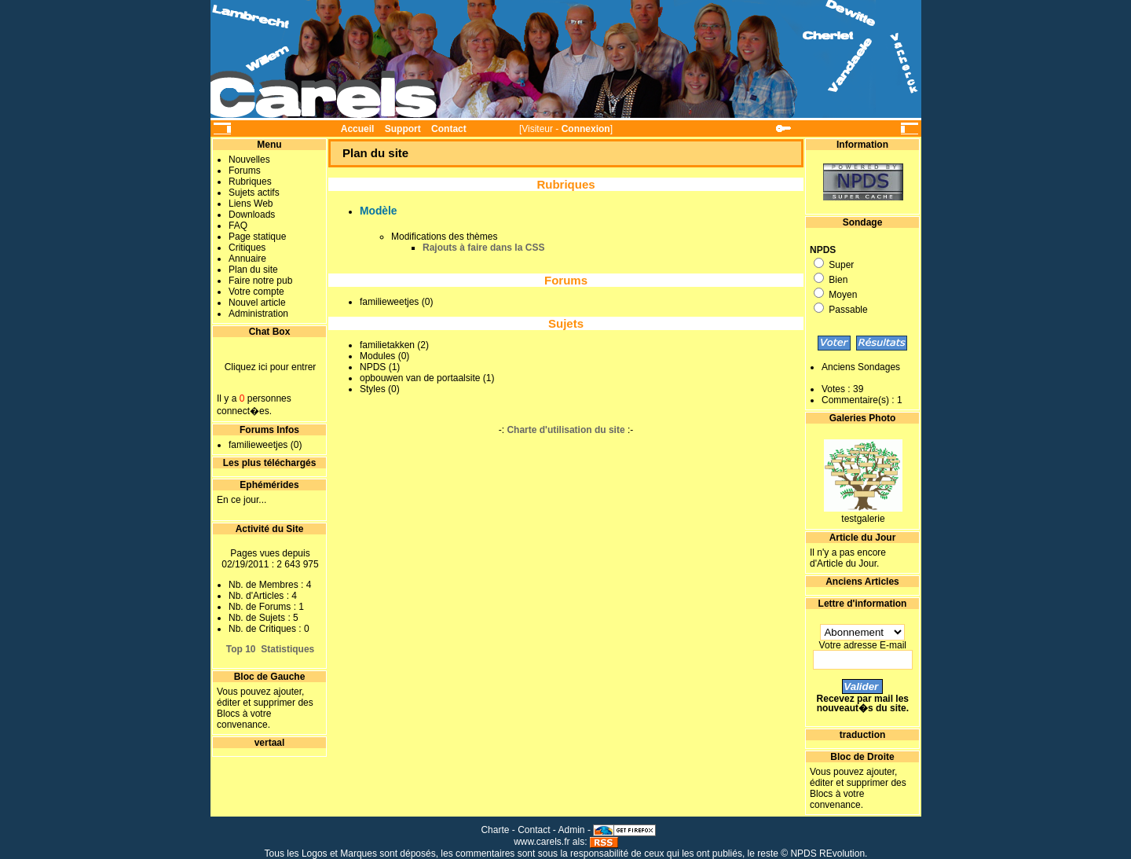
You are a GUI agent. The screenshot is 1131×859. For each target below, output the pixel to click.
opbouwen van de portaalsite (420, 378)
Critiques (247, 247)
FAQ (238, 225)
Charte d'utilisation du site (565, 429)
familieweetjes (258, 444)
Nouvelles (249, 159)
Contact (449, 128)
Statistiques (287, 649)
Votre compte (256, 291)
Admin (571, 829)
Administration (258, 313)
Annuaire (247, 258)
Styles (373, 389)
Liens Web (251, 203)
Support (403, 128)
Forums (245, 170)
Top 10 (241, 649)
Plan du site (253, 269)
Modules (377, 356)
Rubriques (250, 181)
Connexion (586, 128)
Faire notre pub (260, 280)
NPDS (373, 367)
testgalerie (862, 518)
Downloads (252, 214)
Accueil (358, 128)
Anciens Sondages (861, 367)
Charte (495, 829)
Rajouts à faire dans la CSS (483, 247)
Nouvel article (257, 302)
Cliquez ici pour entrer (271, 367)
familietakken (387, 345)
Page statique (257, 236)
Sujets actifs (254, 192)
